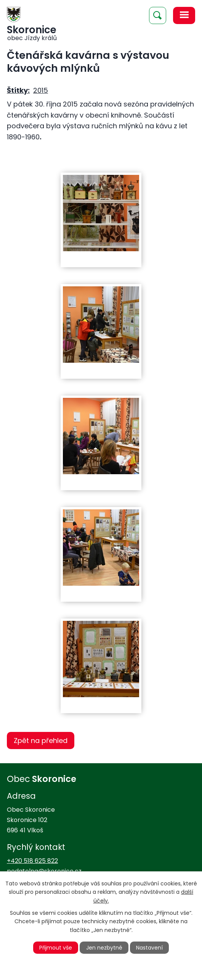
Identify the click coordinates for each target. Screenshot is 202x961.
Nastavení (149, 947)
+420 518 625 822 (32, 860)
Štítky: (18, 90)
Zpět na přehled (40, 740)
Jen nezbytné (104, 947)
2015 (40, 90)
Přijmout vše (55, 947)
